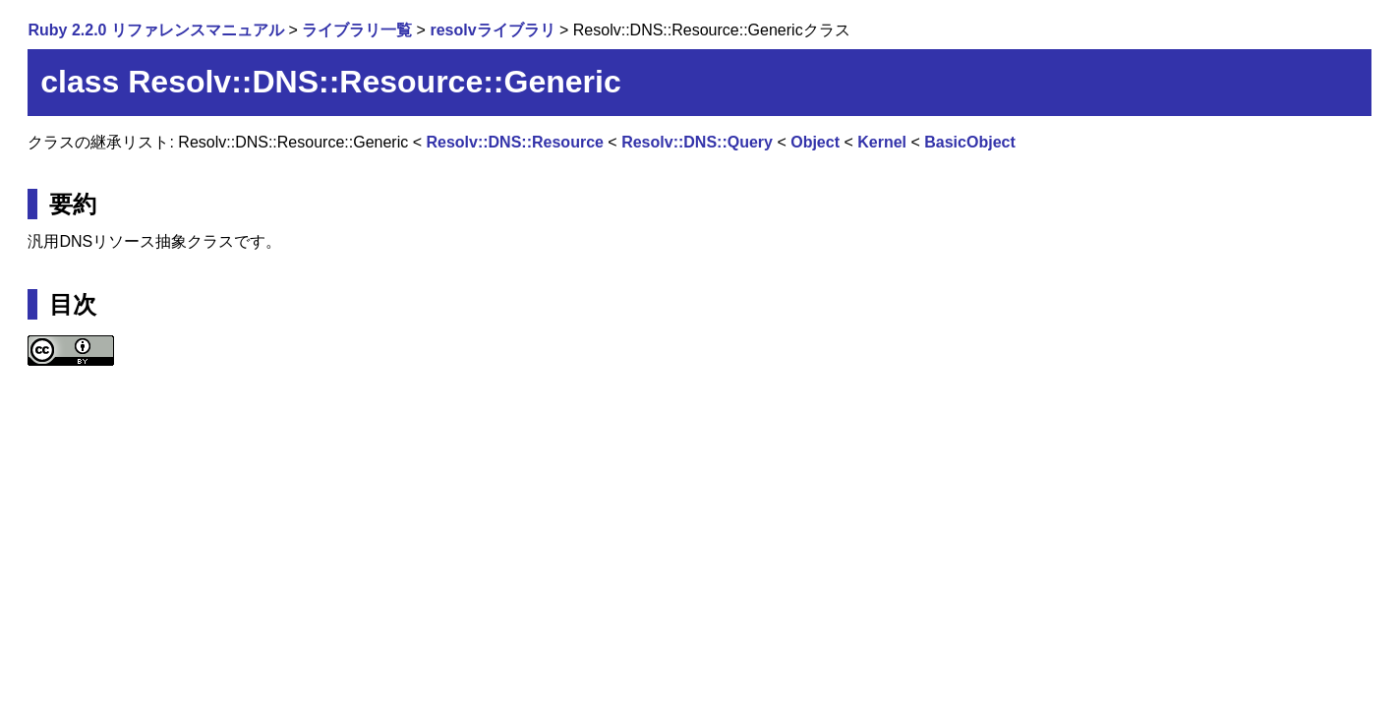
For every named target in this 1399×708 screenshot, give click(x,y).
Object (815, 142)
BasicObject (969, 142)
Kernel (881, 142)
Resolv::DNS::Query (697, 142)
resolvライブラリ (492, 30)
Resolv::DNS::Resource (514, 142)
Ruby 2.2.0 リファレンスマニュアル (155, 30)
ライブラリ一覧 (357, 30)
